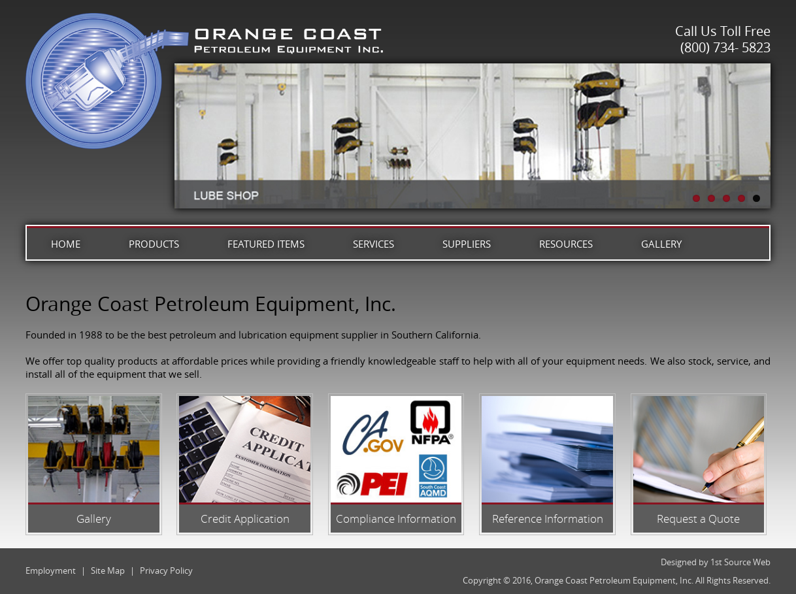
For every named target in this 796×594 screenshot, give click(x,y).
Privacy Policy (166, 570)
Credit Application (245, 518)
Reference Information (547, 518)
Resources (566, 243)
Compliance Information (396, 518)
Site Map (108, 570)
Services (373, 243)
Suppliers (466, 243)
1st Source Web (740, 562)
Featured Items (266, 243)
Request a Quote (698, 518)
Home (65, 243)
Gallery (661, 243)
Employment (50, 570)
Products (154, 243)
